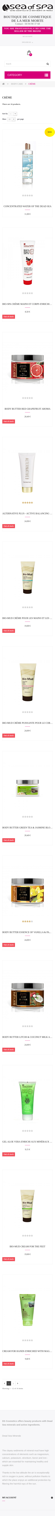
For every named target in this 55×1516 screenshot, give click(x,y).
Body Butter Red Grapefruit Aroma (27, 409)
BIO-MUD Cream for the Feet (27, 1246)
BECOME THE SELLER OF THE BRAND (32, 29)
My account (27, 36)
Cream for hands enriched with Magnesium (27, 1351)
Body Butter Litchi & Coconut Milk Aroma (27, 1037)
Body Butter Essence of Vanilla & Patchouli (27, 932)
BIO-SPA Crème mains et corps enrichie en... (27, 304)
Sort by (5, 114)
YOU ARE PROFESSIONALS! (19, 28)
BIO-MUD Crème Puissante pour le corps (27, 723)
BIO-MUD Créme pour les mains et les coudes (27, 618)
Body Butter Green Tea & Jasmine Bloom (27, 827)
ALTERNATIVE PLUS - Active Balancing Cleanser (27, 513)
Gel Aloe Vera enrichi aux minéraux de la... (27, 1141)
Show (4, 119)
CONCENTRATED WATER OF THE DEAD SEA (27, 206)
